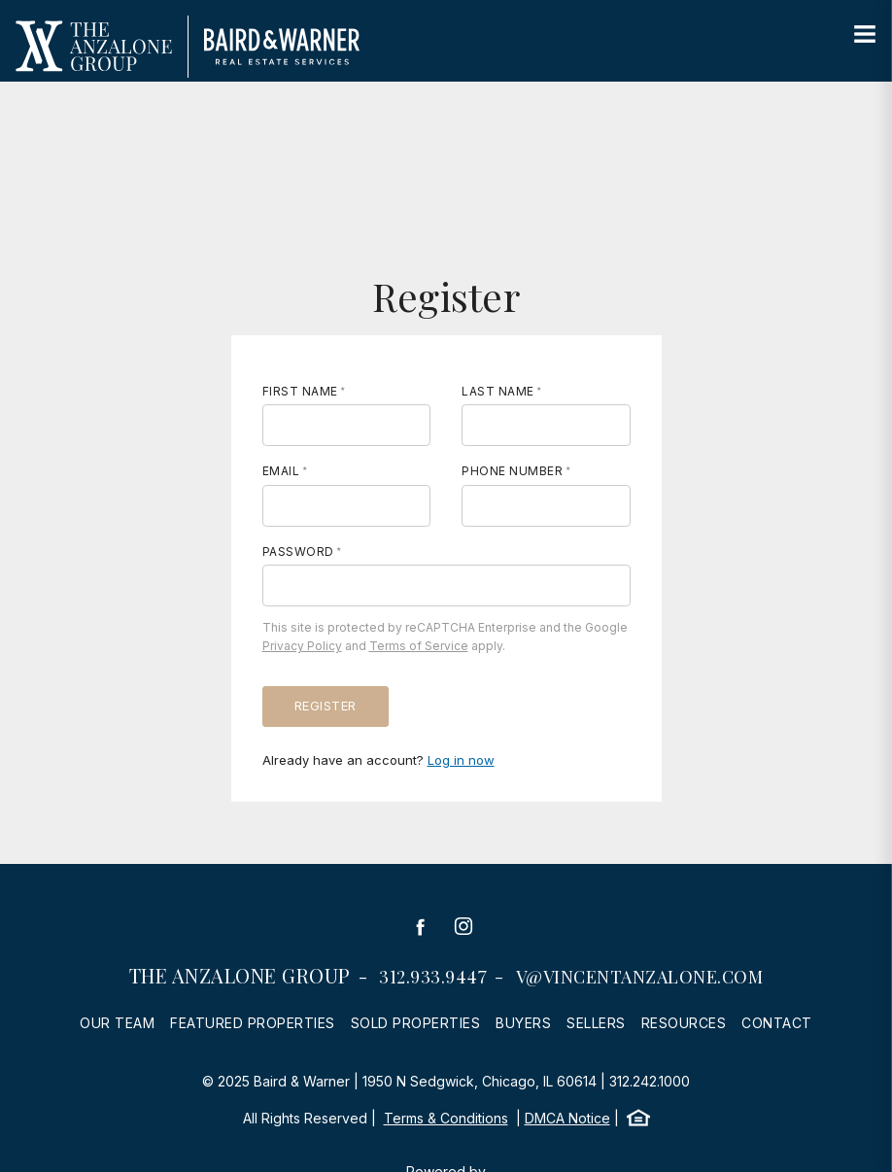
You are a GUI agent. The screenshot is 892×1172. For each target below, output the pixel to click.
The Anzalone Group (240, 975)
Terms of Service (418, 645)
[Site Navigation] (864, 35)
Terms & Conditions (446, 1118)
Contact (776, 1023)
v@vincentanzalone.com (640, 976)
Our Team (117, 1023)
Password (298, 551)
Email (281, 471)
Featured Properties (252, 1023)
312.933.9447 (433, 976)
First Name (300, 391)
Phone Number (512, 471)
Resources (684, 1023)
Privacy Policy (302, 645)
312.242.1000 (649, 1081)
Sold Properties (416, 1023)
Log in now (461, 760)
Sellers (596, 1023)
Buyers (523, 1023)
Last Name (498, 391)
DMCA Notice (567, 1118)
